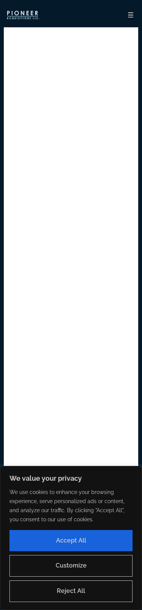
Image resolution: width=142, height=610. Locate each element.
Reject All (71, 590)
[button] (23, 15)
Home (91, 305)
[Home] (23, 15)
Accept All (71, 540)
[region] (71, 538)
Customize (71, 565)
